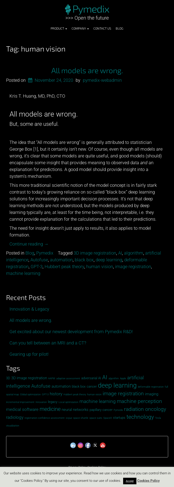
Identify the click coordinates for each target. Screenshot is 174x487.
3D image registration (95, 253)
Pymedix (44, 253)
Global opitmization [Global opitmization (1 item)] (30, 394)
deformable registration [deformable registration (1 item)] (151, 386)
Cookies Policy (148, 481)
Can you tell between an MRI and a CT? (47, 343)
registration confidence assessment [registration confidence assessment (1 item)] (45, 418)
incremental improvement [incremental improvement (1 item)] (20, 402)
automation (61, 259)
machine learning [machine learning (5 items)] (97, 401)
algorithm (133, 253)
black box (84, 259)
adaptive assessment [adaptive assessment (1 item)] (68, 378)
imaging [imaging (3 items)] (151, 394)
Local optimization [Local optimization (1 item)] (68, 402)
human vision (99, 266)
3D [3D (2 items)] (8, 378)
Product (59, 28)
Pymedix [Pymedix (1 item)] (118, 410)
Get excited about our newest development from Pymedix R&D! (71, 331)
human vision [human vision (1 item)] (94, 394)
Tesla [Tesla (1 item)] (158, 418)
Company (80, 28)
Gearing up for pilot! (29, 354)
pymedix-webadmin (102, 80)
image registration (133, 266)
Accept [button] (130, 481)
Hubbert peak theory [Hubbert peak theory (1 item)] (74, 394)
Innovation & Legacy (29, 309)
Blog (119, 28)
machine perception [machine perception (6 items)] (139, 401)
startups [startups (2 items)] (119, 418)
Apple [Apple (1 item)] (123, 378)
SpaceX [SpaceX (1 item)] (107, 418)
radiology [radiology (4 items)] (14, 417)
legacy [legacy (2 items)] (52, 402)
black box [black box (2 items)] (79, 386)
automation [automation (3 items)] (61, 386)
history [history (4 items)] (56, 393)
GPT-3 (37, 266)
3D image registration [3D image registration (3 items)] (29, 378)
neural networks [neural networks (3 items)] (75, 409)
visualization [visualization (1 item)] (12, 425)
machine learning (23, 273)
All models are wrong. (87, 70)
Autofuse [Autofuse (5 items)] (40, 386)
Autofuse (39, 259)
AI (120, 253)
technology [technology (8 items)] (140, 417)
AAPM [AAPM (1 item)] (51, 378)
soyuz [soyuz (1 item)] (69, 418)
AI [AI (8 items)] (104, 377)
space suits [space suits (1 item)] (95, 418)
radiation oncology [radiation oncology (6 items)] (145, 409)
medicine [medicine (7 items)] (50, 409)
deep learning (109, 259)
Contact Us (102, 28)
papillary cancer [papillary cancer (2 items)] (101, 410)
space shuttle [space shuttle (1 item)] (80, 418)
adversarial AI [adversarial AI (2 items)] (91, 378)
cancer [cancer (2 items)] (92, 386)
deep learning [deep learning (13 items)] (117, 385)
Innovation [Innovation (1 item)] (41, 402)
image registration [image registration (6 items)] (123, 394)
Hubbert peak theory (64, 266)
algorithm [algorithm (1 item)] (113, 378)
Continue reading (29, 244)
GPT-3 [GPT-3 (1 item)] (45, 394)
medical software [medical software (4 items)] (22, 409)
